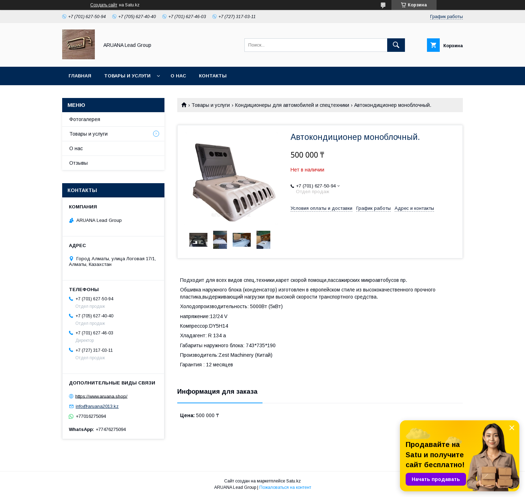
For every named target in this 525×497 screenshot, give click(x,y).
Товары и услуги (127, 75)
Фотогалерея (84, 119)
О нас (178, 75)
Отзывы (78, 163)
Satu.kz (293, 481)
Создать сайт (103, 4)
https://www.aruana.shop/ (101, 396)
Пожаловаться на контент (285, 487)
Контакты (213, 75)
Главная (80, 75)
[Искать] (396, 45)
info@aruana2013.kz (97, 406)
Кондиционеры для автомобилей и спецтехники (292, 105)
